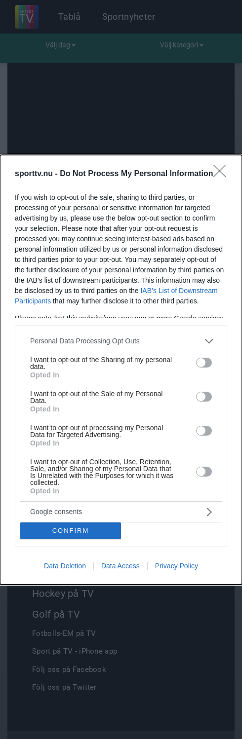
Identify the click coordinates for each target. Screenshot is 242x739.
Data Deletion (65, 566)
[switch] (204, 363)
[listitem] (121, 341)
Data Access (120, 566)
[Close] (222, 174)
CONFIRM (70, 530)
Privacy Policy (176, 566)
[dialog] (121, 370)
